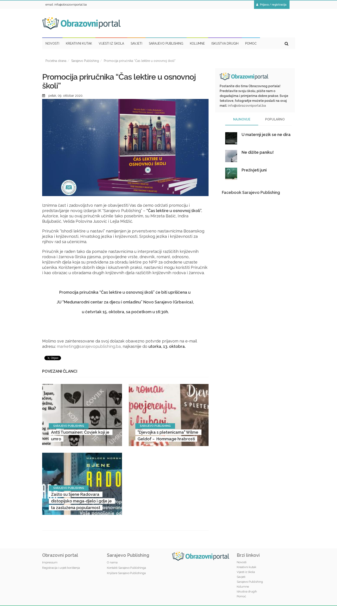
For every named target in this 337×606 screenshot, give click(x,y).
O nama (112, 562)
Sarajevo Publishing (85, 61)
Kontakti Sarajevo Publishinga (126, 567)
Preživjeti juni (254, 170)
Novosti (241, 562)
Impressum (49, 562)
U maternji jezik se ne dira (266, 134)
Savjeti (241, 576)
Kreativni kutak (246, 567)
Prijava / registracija (271, 4)
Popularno (275, 119)
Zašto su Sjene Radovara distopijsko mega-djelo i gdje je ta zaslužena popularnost (82, 501)
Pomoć (241, 596)
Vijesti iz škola (246, 572)
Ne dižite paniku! (258, 152)
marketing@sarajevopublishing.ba (89, 346)
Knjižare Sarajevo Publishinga (126, 573)
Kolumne (243, 586)
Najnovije (241, 119)
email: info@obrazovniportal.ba (66, 4)
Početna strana (55, 61)
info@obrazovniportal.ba (247, 105)
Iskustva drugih (247, 591)
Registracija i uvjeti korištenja (61, 567)
